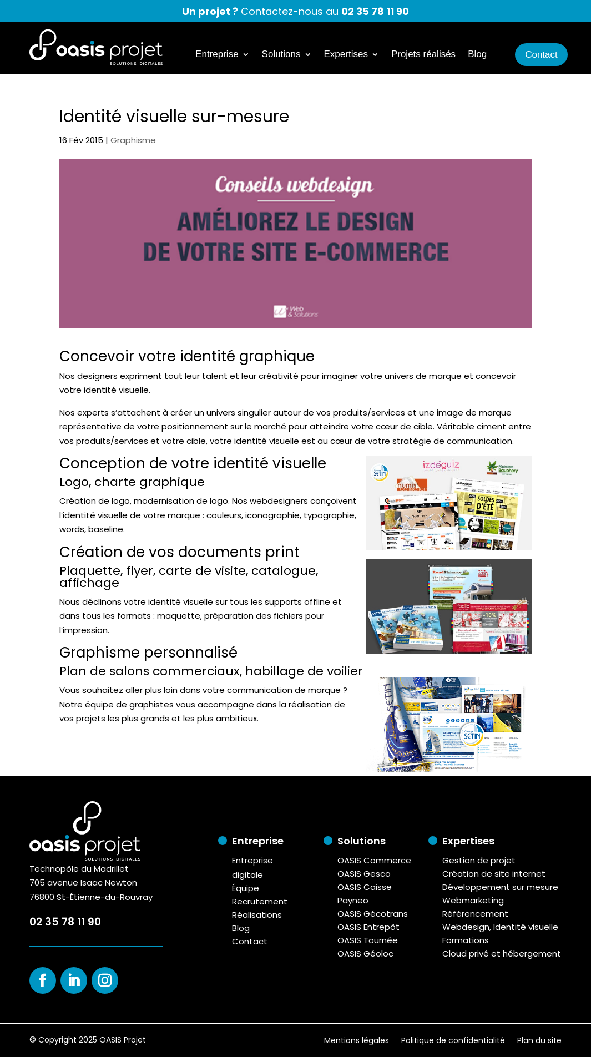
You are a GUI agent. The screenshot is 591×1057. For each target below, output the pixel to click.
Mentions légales (356, 1039)
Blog (477, 54)
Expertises (346, 54)
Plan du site (539, 1039)
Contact (541, 54)
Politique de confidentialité (453, 1039)
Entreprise (216, 54)
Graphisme (133, 140)
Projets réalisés (423, 54)
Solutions (281, 54)
